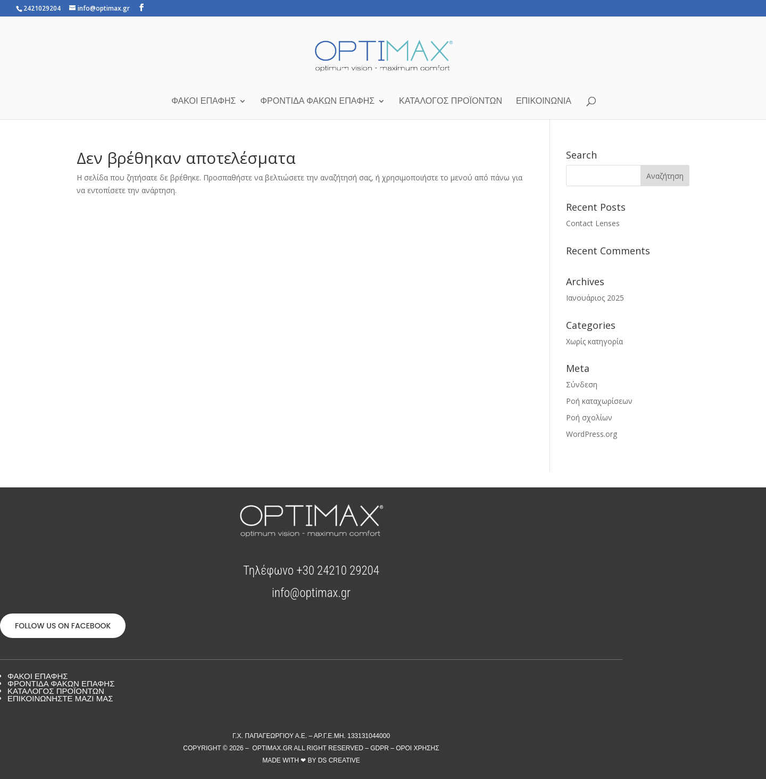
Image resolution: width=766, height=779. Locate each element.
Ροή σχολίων (589, 417)
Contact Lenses (593, 223)
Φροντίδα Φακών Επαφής (60, 683)
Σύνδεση (581, 384)
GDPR (379, 748)
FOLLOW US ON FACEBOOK (63, 625)
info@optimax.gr (311, 593)
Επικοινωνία (543, 101)
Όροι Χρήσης (417, 748)
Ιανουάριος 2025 (595, 298)
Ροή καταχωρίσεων (599, 401)
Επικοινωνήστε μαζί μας (60, 698)
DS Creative (339, 760)
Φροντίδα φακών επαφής (317, 101)
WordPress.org (591, 434)
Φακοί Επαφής (203, 101)
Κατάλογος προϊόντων (450, 101)
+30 (337, 570)
